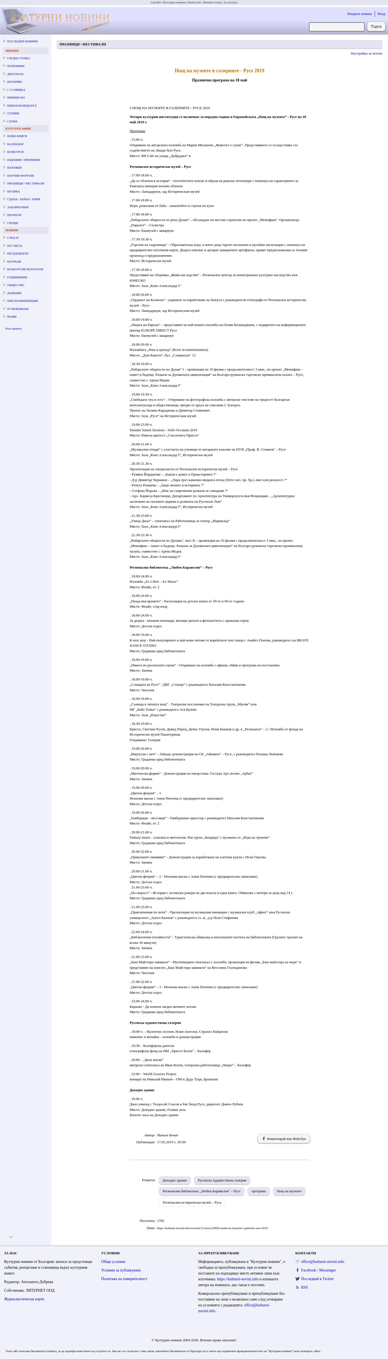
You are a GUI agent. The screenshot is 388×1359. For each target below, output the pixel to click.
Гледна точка (18, 58)
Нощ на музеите (289, 1191)
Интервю (14, 81)
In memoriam (18, 308)
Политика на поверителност (124, 1279)
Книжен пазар (212, 2)
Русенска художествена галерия (222, 1180)
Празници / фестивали (25, 183)
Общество (15, 285)
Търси (376, 26)
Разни (12, 316)
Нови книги (17, 136)
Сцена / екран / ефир (23, 199)
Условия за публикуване (121, 1270)
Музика (13, 191)
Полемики (16, 66)
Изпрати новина (359, 14)
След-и (12, 237)
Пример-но (16, 97)
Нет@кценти (17, 253)
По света (14, 245)
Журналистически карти (24, 1299)
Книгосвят (194, 2)
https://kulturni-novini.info (238, 1279)
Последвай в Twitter (317, 1279)
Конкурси (15, 151)
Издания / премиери (23, 159)
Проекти (14, 215)
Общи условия (113, 1262)
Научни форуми (20, 175)
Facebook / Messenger (318, 1270)
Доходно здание (175, 1180)
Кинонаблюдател (22, 105)
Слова (12, 121)
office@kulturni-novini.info (322, 1262)
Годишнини (17, 277)
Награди (14, 261)
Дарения (14, 293)
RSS (304, 1287)
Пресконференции (22, 300)
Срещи (12, 223)
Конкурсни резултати (25, 269)
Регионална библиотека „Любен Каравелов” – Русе (202, 1191)
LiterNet (156, 2)
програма (259, 1191)
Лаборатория (18, 207)
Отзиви (13, 113)
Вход (381, 14)
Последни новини (22, 41)
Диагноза (15, 74)
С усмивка (16, 89)
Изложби (14, 167)
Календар (15, 144)
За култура (230, 2)
